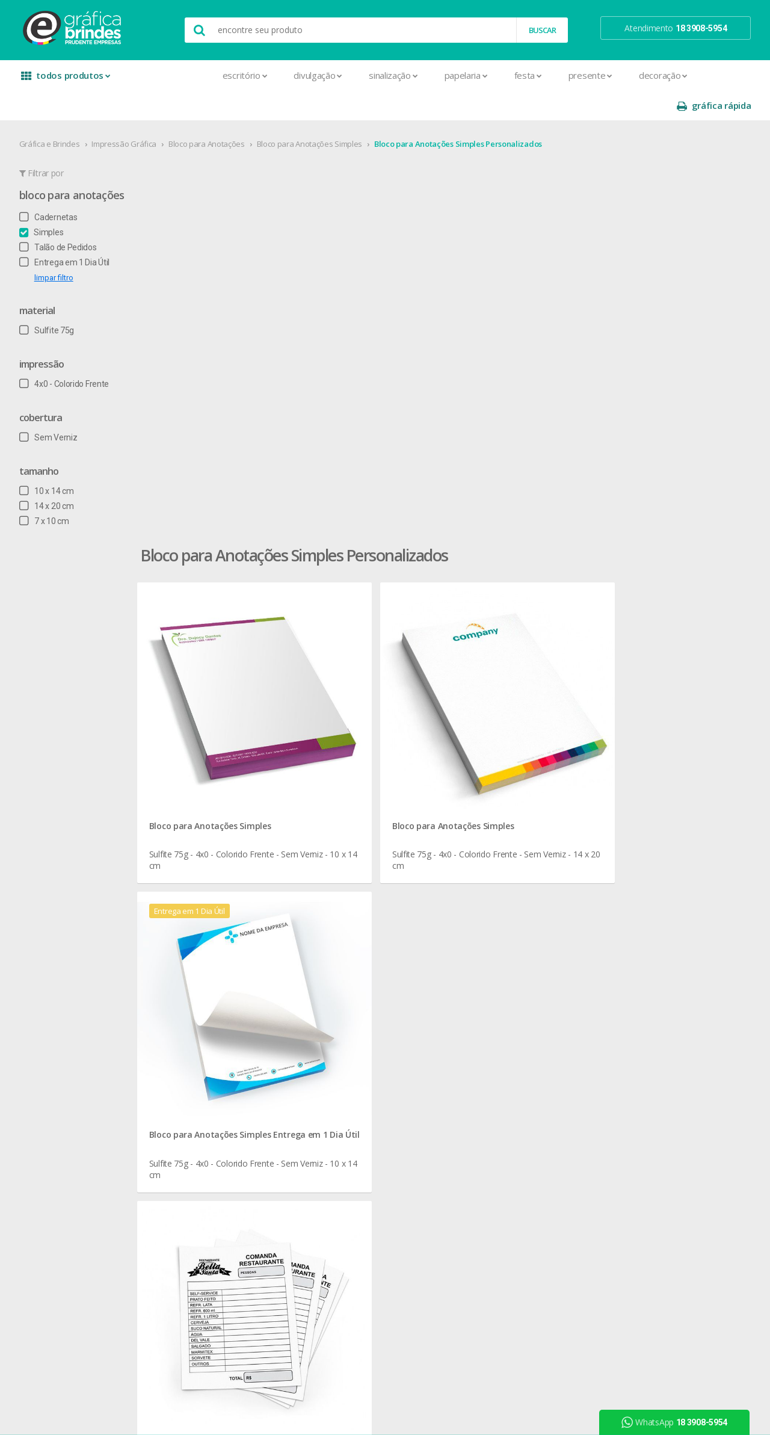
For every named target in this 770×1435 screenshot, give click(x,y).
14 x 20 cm (51, 476)
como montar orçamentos (520, 968)
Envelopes (200, 1069)
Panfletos (198, 1141)
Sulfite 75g (51, 300)
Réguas (338, 1040)
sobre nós (55, 910)
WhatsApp (679, 1422)
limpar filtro (58, 247)
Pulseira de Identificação (226, 1199)
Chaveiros (343, 953)
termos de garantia (505, 924)
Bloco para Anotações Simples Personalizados (463, 113)
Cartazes (197, 1025)
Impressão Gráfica (129, 113)
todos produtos (67, 79)
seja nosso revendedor (80, 939)
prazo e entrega (499, 939)
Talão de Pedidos (63, 217)
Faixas (192, 1083)
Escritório (162, 75)
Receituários (202, 1213)
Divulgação (235, 75)
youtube (637, 940)
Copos (337, 968)
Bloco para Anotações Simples (315, 113)
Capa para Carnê (211, 982)
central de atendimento (513, 910)
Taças (335, 1083)
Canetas (340, 939)
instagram (639, 925)
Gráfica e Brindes (54, 113)
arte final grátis (642, 1006)
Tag (187, 1285)
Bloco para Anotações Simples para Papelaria (299, 760)
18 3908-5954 (502, 1033)
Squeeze (341, 1069)
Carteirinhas (202, 1040)
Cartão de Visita (209, 1011)
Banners (196, 939)
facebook (638, 910)
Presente (507, 75)
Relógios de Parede (360, 1054)
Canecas (340, 924)
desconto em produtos (657, 1020)
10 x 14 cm (51, 461)
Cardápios (199, 996)
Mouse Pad (346, 1011)
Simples (46, 202)
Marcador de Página (218, 1126)
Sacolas (195, 1242)
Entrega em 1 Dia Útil (69, 232)
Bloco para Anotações (211, 113)
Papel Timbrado (209, 1155)
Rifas (189, 1227)
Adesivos (197, 910)
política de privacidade (511, 953)
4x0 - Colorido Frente (69, 354)
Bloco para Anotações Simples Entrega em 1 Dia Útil (646, 357)
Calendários (202, 968)
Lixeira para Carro (356, 982)
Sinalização (310, 75)
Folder (192, 1097)
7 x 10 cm (49, 491)
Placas (193, 1184)
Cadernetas (53, 187)
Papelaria (383, 75)
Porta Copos (348, 1025)
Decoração (580, 75)
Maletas (340, 996)
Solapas (195, 1271)
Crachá (193, 1054)
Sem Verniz (53, 407)
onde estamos (64, 924)
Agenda (195, 924)
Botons (338, 910)
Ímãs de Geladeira (214, 1112)
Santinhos (199, 1256)
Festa (445, 75)
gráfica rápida (708, 75)
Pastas (193, 1170)
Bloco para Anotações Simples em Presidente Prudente (317, 731)
